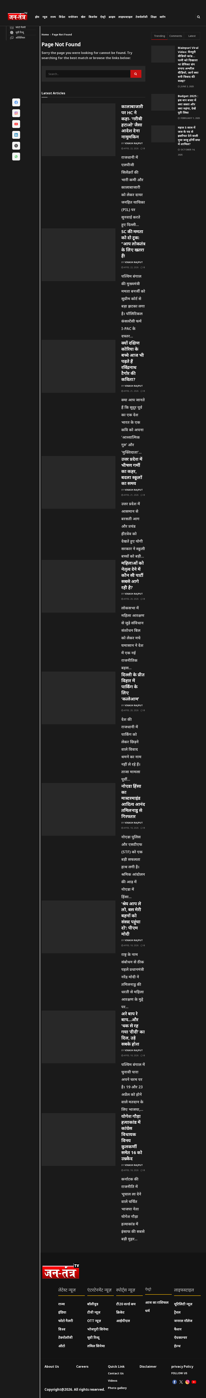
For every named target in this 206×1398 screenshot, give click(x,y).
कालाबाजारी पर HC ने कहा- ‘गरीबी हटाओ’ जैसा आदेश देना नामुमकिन (132, 121)
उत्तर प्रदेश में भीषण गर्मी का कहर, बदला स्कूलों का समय (131, 471)
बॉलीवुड (92, 1304)
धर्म (147, 1310)
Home (45, 34)
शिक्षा (154, 17)
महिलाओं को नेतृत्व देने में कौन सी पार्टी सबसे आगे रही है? (132, 575)
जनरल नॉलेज (183, 1320)
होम (37, 17)
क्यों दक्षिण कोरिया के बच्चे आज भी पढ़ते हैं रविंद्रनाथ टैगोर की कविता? (132, 361)
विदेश (62, 17)
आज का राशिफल (157, 1302)
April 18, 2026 (129, 827)
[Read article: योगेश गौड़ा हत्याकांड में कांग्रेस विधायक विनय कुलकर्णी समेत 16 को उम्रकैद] (78, 1139)
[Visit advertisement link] (175, 189)
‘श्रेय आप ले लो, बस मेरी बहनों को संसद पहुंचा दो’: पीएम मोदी (131, 919)
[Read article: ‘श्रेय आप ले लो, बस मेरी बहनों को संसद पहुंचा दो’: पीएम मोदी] (78, 927)
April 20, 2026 (129, 598)
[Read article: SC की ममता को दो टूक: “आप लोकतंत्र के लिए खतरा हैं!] (78, 254)
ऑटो (61, 1346)
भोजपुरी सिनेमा (97, 1329)
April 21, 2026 (129, 390)
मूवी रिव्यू (93, 1337)
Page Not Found (62, 34)
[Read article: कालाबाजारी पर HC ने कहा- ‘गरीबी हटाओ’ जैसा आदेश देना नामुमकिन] (78, 129)
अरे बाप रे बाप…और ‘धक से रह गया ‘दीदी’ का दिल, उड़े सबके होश (133, 1029)
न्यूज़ (44, 17)
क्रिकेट (120, 1312)
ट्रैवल (177, 1312)
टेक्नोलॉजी (142, 17)
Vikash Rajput (134, 143)
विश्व (61, 1329)
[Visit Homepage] (19, 16)
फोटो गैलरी (65, 1320)
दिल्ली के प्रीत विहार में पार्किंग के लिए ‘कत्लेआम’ (132, 687)
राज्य (53, 17)
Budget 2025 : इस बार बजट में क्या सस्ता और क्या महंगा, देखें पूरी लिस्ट (188, 104)
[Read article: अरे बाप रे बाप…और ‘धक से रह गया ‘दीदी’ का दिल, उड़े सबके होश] (78, 1037)
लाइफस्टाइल (125, 17)
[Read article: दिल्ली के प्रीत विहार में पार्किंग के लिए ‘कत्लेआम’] (78, 698)
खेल (83, 17)
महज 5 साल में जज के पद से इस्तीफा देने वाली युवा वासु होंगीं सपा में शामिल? (189, 135)
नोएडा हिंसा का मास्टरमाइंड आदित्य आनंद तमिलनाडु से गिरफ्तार (133, 801)
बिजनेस (93, 17)
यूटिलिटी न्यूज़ (183, 1304)
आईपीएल (123, 1320)
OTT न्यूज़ (94, 1320)
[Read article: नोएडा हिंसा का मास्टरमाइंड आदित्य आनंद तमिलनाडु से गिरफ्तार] (78, 809)
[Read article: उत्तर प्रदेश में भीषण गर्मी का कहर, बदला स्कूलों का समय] (78, 482)
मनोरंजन (73, 17)
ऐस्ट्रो (103, 17)
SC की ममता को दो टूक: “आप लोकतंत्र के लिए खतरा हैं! (133, 243)
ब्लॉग (162, 17)
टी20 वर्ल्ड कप (126, 1304)
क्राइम (112, 17)
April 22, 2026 (129, 148)
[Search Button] (198, 17)
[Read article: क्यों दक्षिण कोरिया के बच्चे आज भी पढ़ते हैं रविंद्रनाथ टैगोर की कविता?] (78, 366)
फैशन (178, 1329)
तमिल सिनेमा (96, 1346)
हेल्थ (177, 1346)
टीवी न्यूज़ (93, 1312)
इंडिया (62, 1312)
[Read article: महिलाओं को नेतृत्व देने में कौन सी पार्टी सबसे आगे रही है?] (78, 586)
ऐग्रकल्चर (180, 1337)
